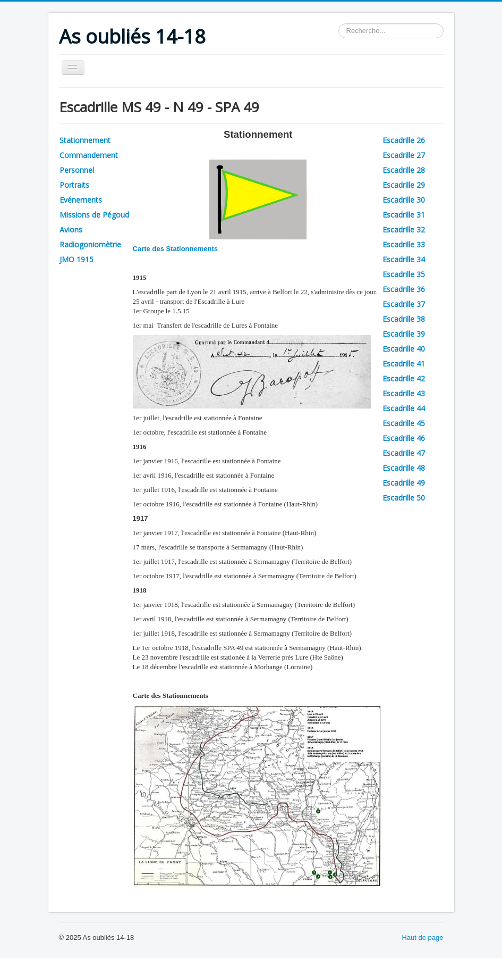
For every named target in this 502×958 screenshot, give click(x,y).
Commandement (88, 155)
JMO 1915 (76, 259)
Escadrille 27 (403, 155)
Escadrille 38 (403, 319)
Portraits (74, 185)
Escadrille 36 (403, 289)
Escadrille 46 (403, 438)
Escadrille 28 (403, 170)
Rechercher (338, 23)
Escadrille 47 (403, 453)
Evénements (80, 200)
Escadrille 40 (403, 349)
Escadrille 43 (403, 393)
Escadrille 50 (403, 498)
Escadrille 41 (403, 364)
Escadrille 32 (403, 229)
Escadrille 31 (403, 215)
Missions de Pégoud (94, 215)
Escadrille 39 (403, 334)
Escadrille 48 (403, 468)
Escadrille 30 (403, 200)
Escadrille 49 (403, 483)
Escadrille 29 (403, 185)
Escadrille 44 (403, 408)
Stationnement (84, 140)
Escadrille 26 (403, 140)
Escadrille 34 (403, 259)
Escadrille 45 (403, 423)
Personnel (76, 170)
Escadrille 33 (403, 244)
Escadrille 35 (403, 274)
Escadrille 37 (403, 304)
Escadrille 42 (403, 378)
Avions (70, 229)
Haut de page (422, 938)
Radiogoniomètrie (90, 244)
